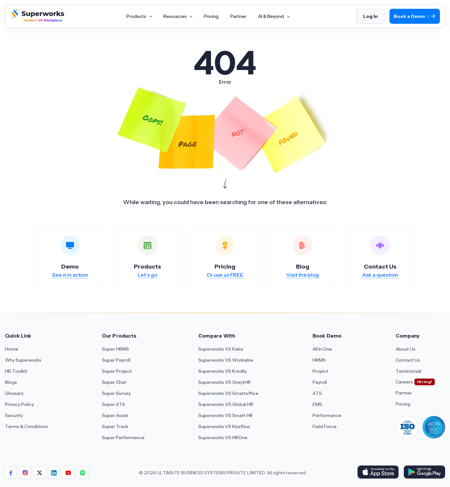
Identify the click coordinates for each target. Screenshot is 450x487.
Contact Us (408, 360)
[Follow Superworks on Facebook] (11, 473)
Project (321, 371)
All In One (322, 349)
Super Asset (115, 415)
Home (11, 349)
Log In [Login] (370, 16)
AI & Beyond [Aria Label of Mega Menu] (273, 16)
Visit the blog (302, 274)
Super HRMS (115, 349)
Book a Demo (415, 16)
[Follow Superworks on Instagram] (25, 473)
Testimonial (408, 371)
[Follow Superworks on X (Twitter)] (39, 473)
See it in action (70, 274)
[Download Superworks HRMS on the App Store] (378, 473)
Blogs (11, 382)
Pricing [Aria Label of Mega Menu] (211, 16)
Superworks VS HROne (222, 437)
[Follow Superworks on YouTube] (68, 473)
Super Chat (114, 382)
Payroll (320, 382)
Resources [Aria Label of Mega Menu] (177, 16)
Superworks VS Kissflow (224, 426)
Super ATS (113, 404)
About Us (405, 349)
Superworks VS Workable (225, 360)
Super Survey (116, 393)
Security (14, 415)
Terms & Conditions (26, 426)
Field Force (325, 426)
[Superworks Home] (37, 20)
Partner (404, 393)
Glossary (14, 393)
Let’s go (147, 274)
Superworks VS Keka (220, 349)
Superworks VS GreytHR (224, 382)
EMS (317, 404)
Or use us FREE (225, 274)
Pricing (403, 404)
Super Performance (123, 437)
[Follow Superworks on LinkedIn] (54, 473)
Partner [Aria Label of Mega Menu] (238, 16)
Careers (404, 382)
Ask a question (380, 274)
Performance (327, 415)
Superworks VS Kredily (222, 371)
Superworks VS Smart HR (225, 415)
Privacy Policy (19, 404)
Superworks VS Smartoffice (228, 393)
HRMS (319, 360)
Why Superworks (23, 360)
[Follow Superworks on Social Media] (82, 473)
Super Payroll (116, 360)
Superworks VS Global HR (225, 404)
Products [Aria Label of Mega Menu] (139, 16)
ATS (317, 393)
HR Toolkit (16, 371)
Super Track (115, 426)
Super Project (117, 371)
